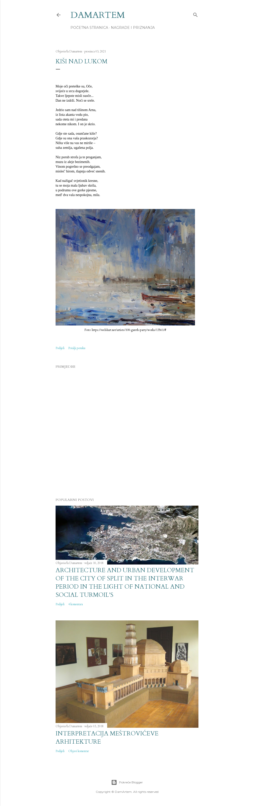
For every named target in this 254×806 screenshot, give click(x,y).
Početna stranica (89, 27)
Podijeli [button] (60, 348)
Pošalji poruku (76, 348)
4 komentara (75, 604)
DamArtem (97, 15)
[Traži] (195, 14)
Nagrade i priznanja (133, 27)
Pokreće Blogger (127, 782)
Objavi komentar (78, 751)
